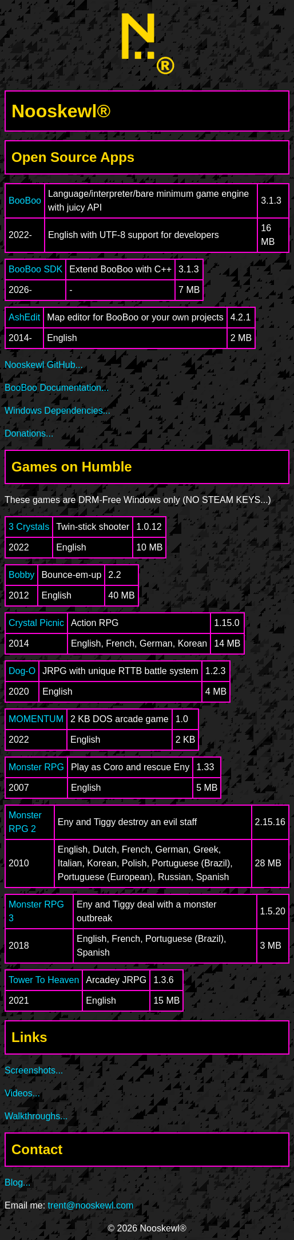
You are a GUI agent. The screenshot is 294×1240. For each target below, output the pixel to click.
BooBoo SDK (35, 269)
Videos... (22, 1093)
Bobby (21, 575)
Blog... (17, 1182)
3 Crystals (29, 527)
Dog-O (22, 671)
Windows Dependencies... (57, 410)
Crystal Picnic (36, 623)
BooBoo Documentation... (57, 388)
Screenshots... (34, 1070)
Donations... (29, 433)
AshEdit (24, 317)
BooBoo (25, 200)
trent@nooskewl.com (91, 1205)
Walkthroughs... (36, 1116)
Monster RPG (36, 767)
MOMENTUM (36, 719)
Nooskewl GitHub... (44, 365)
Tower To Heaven (44, 980)
